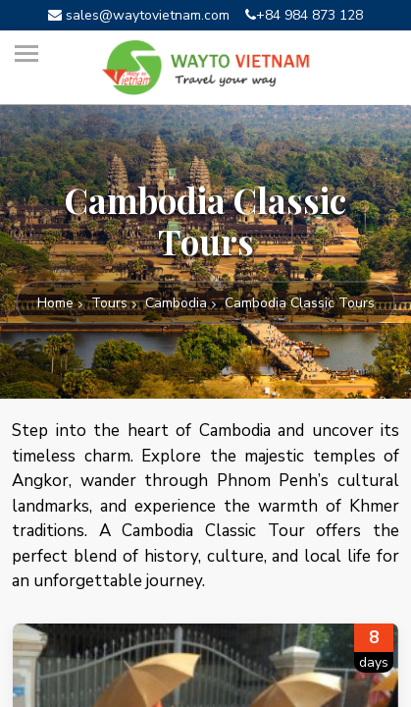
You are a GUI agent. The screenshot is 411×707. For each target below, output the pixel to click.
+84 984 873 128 (304, 15)
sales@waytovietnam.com (139, 15)
